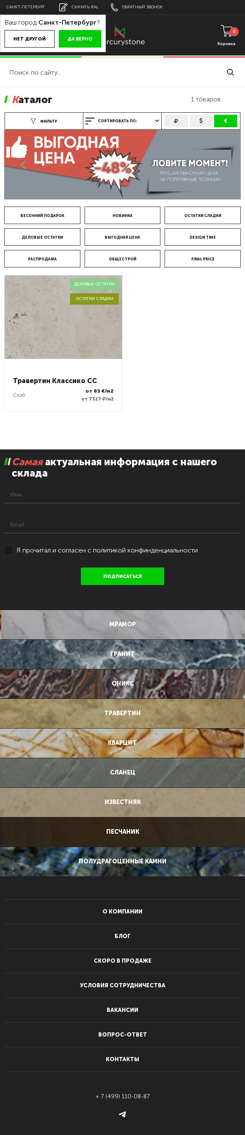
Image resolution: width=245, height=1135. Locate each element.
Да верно (80, 39)
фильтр (44, 121)
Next (222, 165)
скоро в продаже (123, 961)
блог (122, 936)
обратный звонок (136, 7)
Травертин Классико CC (55, 381)
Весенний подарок (42, 216)
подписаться (122, 576)
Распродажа (42, 259)
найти (230, 72)
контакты (122, 1059)
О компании (122, 911)
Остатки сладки (202, 216)
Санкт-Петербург (25, 7)
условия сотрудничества (122, 985)
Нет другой (29, 39)
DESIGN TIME (203, 237)
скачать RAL (78, 7)
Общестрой (122, 259)
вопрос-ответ (122, 1035)
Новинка (122, 216)
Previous (22, 165)
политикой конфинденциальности (145, 550)
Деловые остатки (42, 237)
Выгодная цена (122, 237)
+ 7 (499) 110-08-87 (122, 1096)
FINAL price (203, 259)
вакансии (122, 1010)
